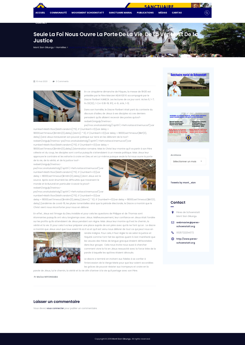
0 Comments (62, 81)
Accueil (40, 12)
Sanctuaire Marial (120, 12)
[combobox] (188, 161)
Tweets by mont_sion (183, 182)
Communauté (58, 12)
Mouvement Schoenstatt (88, 12)
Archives (176, 155)
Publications (145, 12)
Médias (162, 12)
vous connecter (55, 308)
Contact (41, 22)
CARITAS (177, 12)
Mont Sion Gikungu (121, 338)
